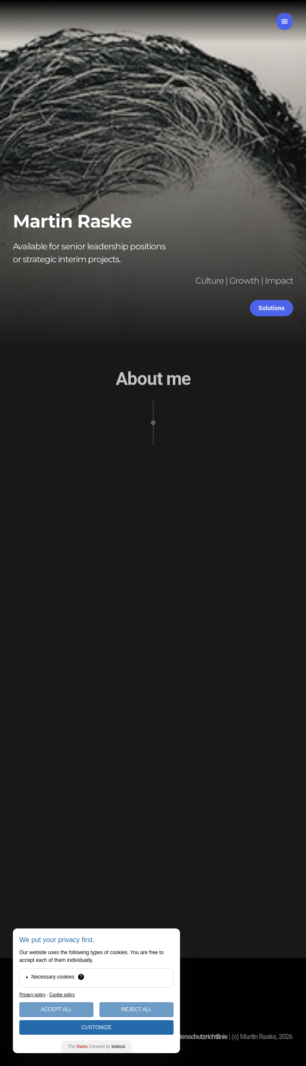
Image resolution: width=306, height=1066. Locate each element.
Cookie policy (62, 994)
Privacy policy (32, 994)
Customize (96, 1027)
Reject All (136, 1009)
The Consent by (96, 1046)
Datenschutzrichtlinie (200, 1037)
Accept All (56, 1009)
